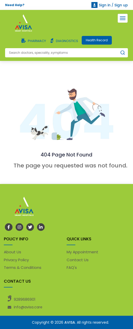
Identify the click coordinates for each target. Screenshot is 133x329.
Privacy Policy (16, 259)
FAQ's (72, 267)
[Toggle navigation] (123, 18)
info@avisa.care (28, 307)
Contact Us (78, 259)
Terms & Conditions (22, 267)
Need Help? (15, 5)
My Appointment (82, 252)
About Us (12, 252)
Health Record (97, 40)
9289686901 (24, 299)
